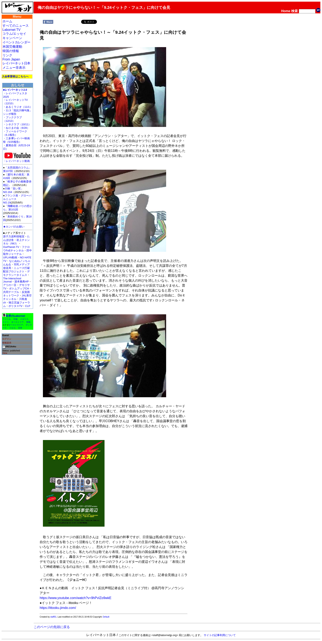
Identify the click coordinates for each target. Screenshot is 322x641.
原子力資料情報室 (13, 236)
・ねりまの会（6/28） (16, 127)
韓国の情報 (10, 51)
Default (106, 617)
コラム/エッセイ (14, 33)
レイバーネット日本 (16, 63)
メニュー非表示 (13, 67)
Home (285, 11)
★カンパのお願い (13, 226)
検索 (294, 11)
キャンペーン (12, 38)
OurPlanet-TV (11, 247)
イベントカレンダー (16, 42)
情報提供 (6, 342)
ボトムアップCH (19, 288)
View (4, 353)
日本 (20, 328)
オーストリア (17, 322)
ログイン (6, 339)
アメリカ (6, 319)
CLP (27, 306)
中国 (15, 319)
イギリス (24, 319)
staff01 (53, 617)
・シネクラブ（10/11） (17, 124)
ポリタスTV (15, 306)
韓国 (28, 322)
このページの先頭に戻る (52, 627)
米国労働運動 (12, 46)
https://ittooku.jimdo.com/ (58, 608)
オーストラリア (16, 325)
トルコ (12, 328)
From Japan (11, 59)
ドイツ (5, 322)
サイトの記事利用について (220, 635)
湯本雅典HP (21, 281)
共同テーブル (11, 292)
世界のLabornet (15, 315)
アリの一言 (9, 285)
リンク (7, 55)
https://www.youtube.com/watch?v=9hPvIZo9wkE (75, 598)
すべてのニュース (15, 25)
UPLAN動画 (10, 257)
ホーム (7, 21)
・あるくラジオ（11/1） (17, 106)
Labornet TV (11, 29)
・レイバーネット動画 (17, 160)
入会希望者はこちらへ (15, 76)
